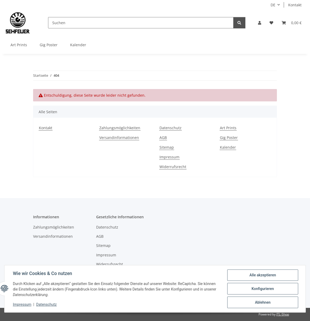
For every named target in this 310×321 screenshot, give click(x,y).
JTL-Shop (282, 314)
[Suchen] (141, 22)
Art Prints (19, 44)
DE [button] (273, 4)
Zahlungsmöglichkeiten (119, 127)
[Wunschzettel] (271, 23)
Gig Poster (49, 44)
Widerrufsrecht (172, 166)
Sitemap (166, 147)
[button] (259, 23)
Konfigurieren (262, 289)
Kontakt (295, 4)
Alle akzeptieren (262, 275)
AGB (163, 137)
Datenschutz (46, 305)
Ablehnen (262, 302)
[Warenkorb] (291, 23)
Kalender (78, 44)
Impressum (22, 305)
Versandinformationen (119, 137)
